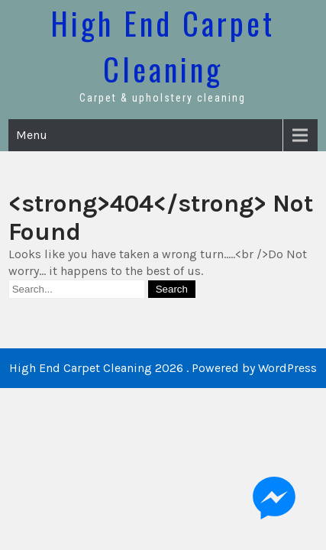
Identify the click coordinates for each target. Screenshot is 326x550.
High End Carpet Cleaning (162, 46)
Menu (31, 135)
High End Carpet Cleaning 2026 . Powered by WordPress (163, 368)
